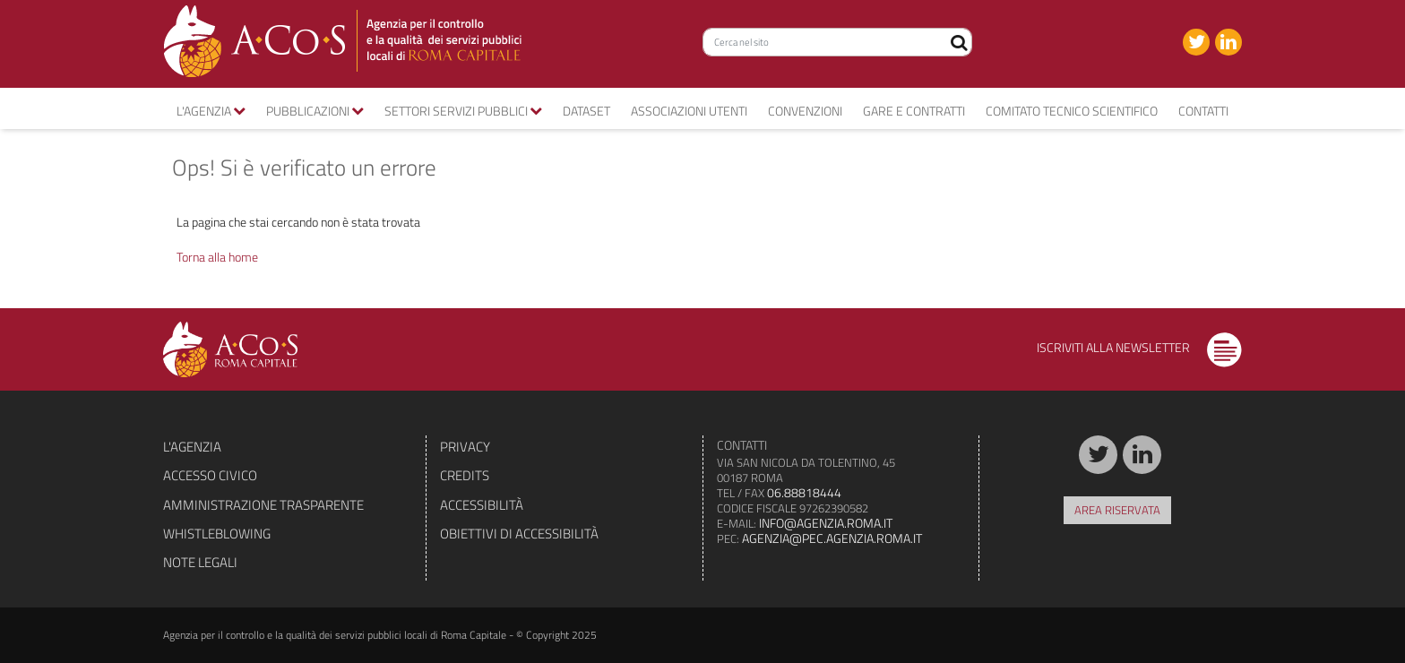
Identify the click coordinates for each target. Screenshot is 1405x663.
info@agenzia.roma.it (825, 522)
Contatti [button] (1203, 110)
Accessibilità (481, 505)
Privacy (465, 446)
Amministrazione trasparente (263, 505)
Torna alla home (217, 256)
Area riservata (1117, 510)
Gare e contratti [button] (914, 110)
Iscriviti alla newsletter (1139, 347)
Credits (464, 475)
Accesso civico (210, 475)
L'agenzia (192, 446)
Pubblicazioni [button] (315, 110)
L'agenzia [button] (211, 110)
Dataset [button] (586, 110)
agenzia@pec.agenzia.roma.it (832, 538)
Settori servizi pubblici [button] (463, 110)
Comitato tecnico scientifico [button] (1072, 110)
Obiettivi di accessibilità (519, 533)
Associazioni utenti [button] (689, 110)
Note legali (200, 562)
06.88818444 (804, 492)
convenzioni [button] (805, 110)
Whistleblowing (217, 533)
